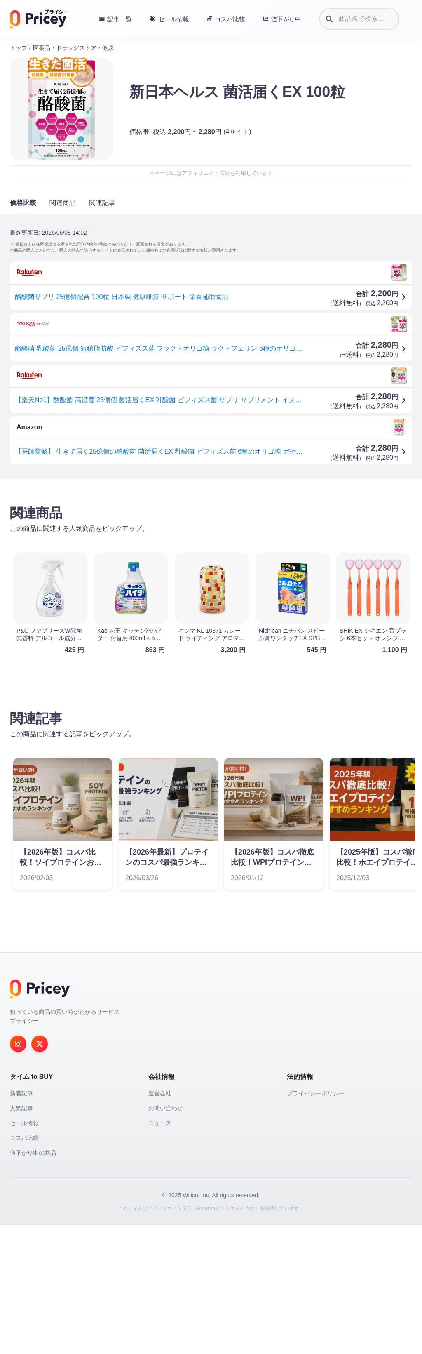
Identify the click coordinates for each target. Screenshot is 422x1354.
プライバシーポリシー (316, 1222)
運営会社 (159, 1222)
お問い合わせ (165, 1237)
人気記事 (21, 1237)
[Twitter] (39, 1172)
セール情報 (24, 1251)
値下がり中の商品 (33, 1281)
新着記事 (21, 1222)
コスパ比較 (24, 1266)
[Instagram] (18, 1172)
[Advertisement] (211, 550)
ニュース (159, 1251)
